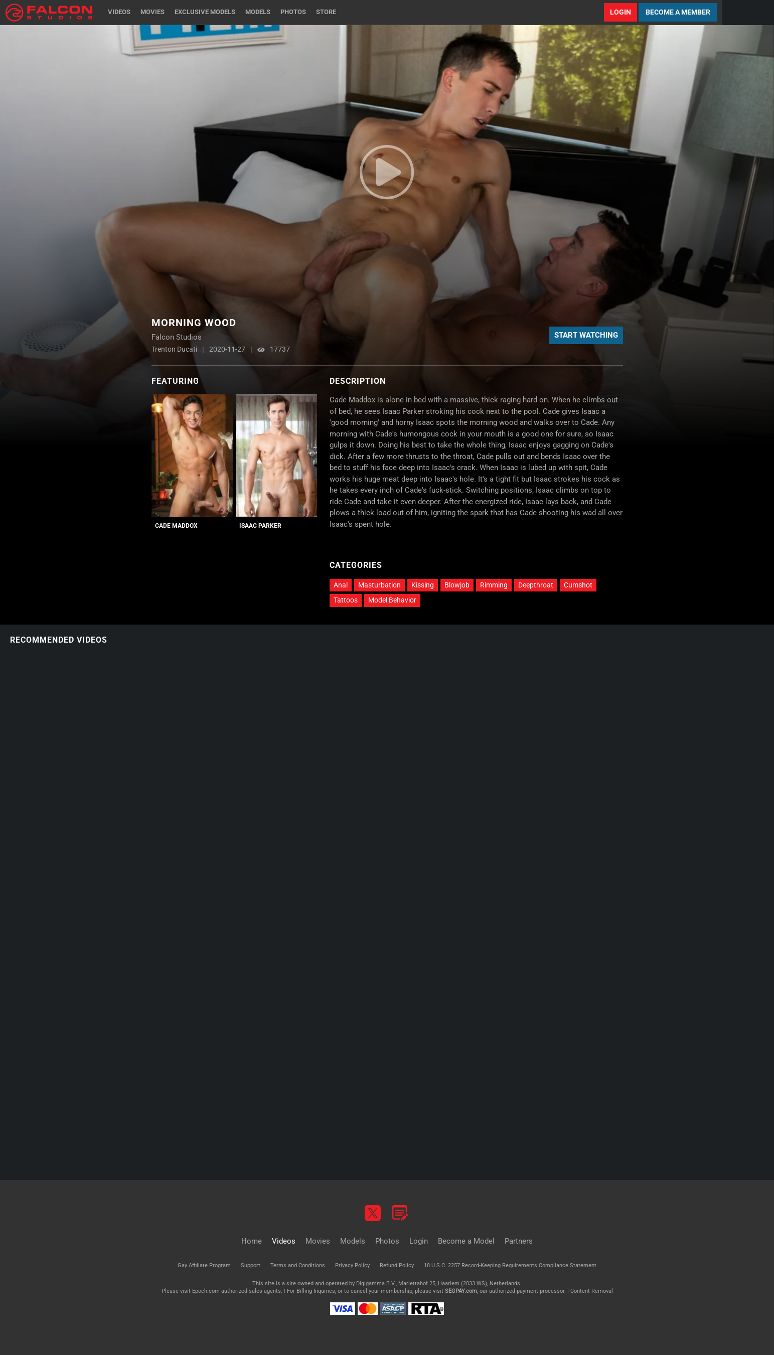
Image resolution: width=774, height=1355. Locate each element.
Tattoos (346, 600)
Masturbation (379, 585)
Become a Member (678, 12)
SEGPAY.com (461, 1291)
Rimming (494, 585)
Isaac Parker (260, 525)
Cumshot (578, 585)
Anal (341, 585)
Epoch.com (206, 1291)
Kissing (422, 585)
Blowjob (457, 585)
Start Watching (586, 335)
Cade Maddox (176, 525)
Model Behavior (392, 600)
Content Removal (591, 1291)
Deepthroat (535, 585)
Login (620, 12)
